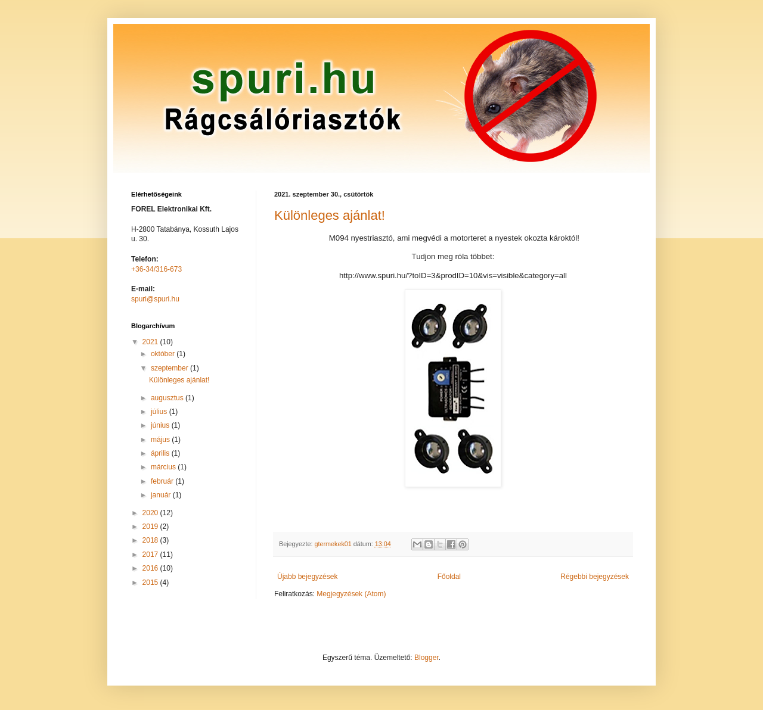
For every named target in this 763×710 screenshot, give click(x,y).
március (164, 467)
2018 (151, 540)
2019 (151, 526)
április (161, 453)
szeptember (170, 368)
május (161, 439)
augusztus (168, 398)
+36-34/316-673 (156, 269)
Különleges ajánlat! (329, 215)
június (161, 425)
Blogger (426, 657)
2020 (151, 513)
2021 (151, 342)
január (162, 495)
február (163, 481)
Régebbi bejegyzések (594, 576)
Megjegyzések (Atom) (351, 594)
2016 (151, 568)
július (160, 411)
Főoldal (449, 576)
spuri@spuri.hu (155, 299)
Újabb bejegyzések (307, 576)
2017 (151, 554)
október (163, 354)
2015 (151, 582)
